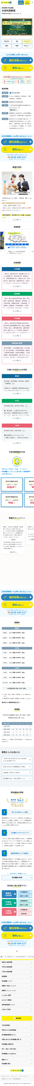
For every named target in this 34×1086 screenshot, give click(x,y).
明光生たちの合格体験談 (9, 1030)
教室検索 (18, 1018)
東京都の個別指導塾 (20, 956)
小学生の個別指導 (7, 971)
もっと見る (16, 219)
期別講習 (4, 976)
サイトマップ (14, 1076)
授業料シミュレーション (9, 990)
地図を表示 (13, 110)
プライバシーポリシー (23, 1076)
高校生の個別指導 (7, 962)
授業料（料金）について (9, 986)
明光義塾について (7, 981)
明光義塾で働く (6, 1063)
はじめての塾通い (7, 1000)
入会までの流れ (6, 1009)
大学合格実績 (6, 1025)
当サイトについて (6, 1076)
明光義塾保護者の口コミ (9, 1034)
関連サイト (5, 1059)
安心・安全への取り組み (9, 1049)
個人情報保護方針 (17, 1078)
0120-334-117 (18, 157)
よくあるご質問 (6, 995)
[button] (32, 2)
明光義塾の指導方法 (8, 1044)
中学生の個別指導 (7, 967)
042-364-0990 (15, 93)
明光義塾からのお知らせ (9, 1053)
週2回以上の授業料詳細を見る (10, 702)
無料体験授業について (8, 1004)
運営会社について (6, 1078)
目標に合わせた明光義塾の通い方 (11, 1039)
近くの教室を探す (9, 956)
